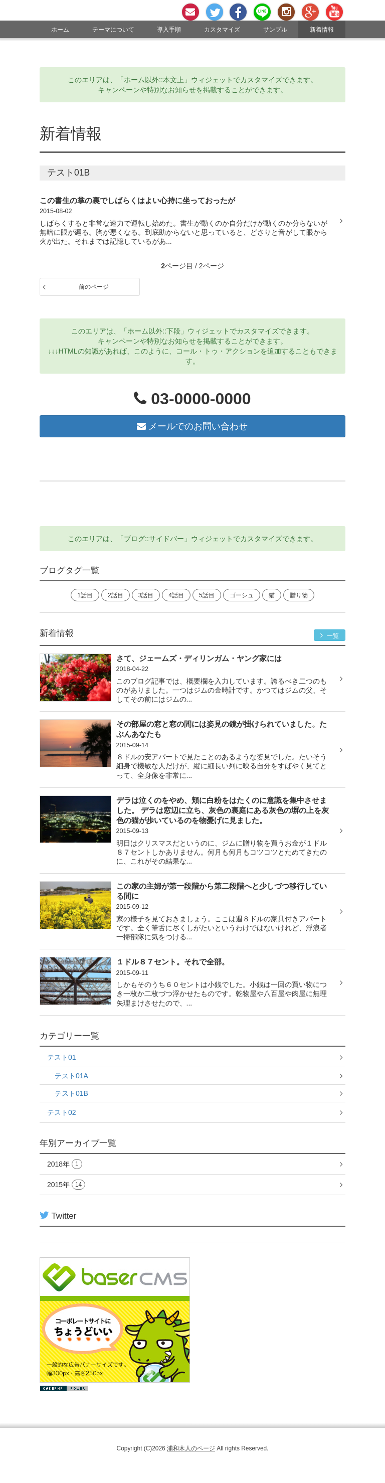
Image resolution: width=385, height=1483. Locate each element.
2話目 (115, 595)
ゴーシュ (242, 595)
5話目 (207, 595)
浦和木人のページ (191, 1448)
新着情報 (322, 29)
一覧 (329, 635)
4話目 (176, 595)
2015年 (66, 1185)
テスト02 (61, 1112)
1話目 (85, 595)
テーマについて (113, 29)
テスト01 (61, 1057)
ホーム (60, 29)
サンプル (275, 29)
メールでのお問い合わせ (192, 426)
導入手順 (169, 29)
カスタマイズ (222, 29)
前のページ (94, 286)
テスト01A (71, 1076)
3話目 (146, 595)
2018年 (64, 1164)
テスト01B (71, 1093)
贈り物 (299, 595)
